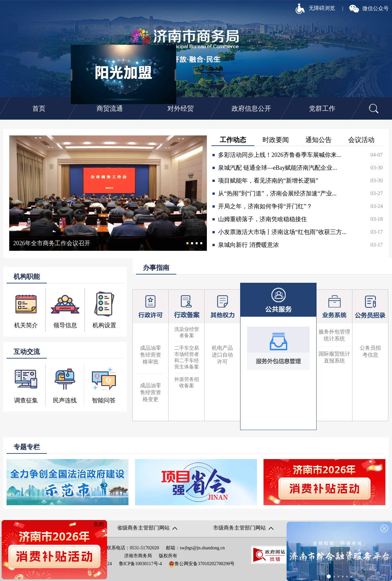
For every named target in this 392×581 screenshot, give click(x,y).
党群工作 (322, 108)
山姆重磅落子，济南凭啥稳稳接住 (262, 219)
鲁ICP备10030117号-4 (140, 563)
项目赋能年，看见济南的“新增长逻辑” (268, 180)
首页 (38, 108)
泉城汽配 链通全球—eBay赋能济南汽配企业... (277, 167)
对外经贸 (180, 108)
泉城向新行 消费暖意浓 (248, 245)
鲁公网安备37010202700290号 (202, 563)
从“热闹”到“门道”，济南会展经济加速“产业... (277, 193)
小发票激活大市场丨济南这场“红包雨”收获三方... (282, 232)
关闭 (172, 51)
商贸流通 (110, 108)
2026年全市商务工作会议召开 (51, 243)
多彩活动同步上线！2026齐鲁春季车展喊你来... (279, 155)
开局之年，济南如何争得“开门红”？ (265, 206)
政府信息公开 (251, 108)
